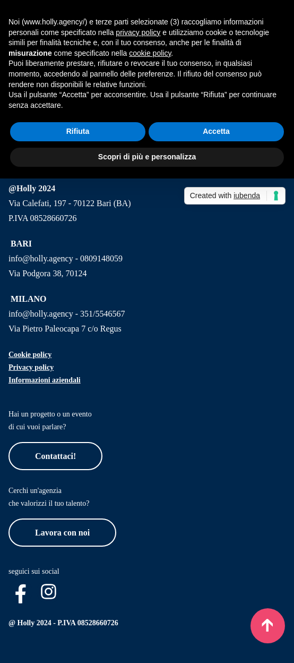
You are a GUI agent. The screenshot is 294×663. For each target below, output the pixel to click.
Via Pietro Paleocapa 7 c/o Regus (65, 328)
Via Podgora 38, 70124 (47, 273)
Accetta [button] (216, 131)
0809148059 (101, 258)
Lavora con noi (62, 532)
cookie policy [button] (150, 53)
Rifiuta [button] (78, 131)
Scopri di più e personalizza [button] (147, 156)
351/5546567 (102, 313)
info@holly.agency (40, 258)
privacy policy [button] (138, 32)
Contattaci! (55, 456)
